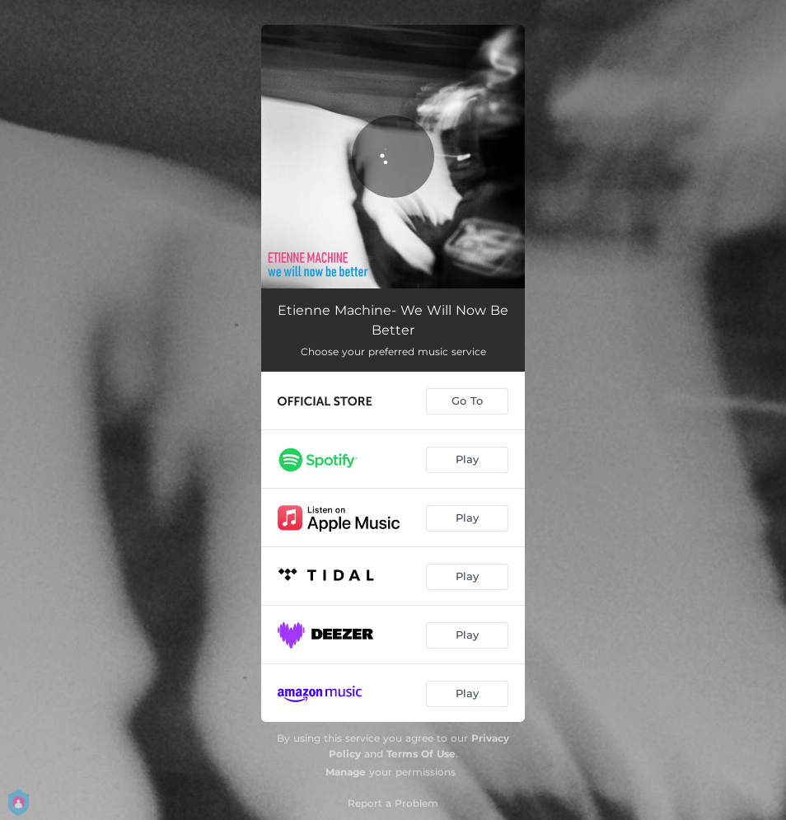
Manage (345, 772)
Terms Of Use (421, 753)
